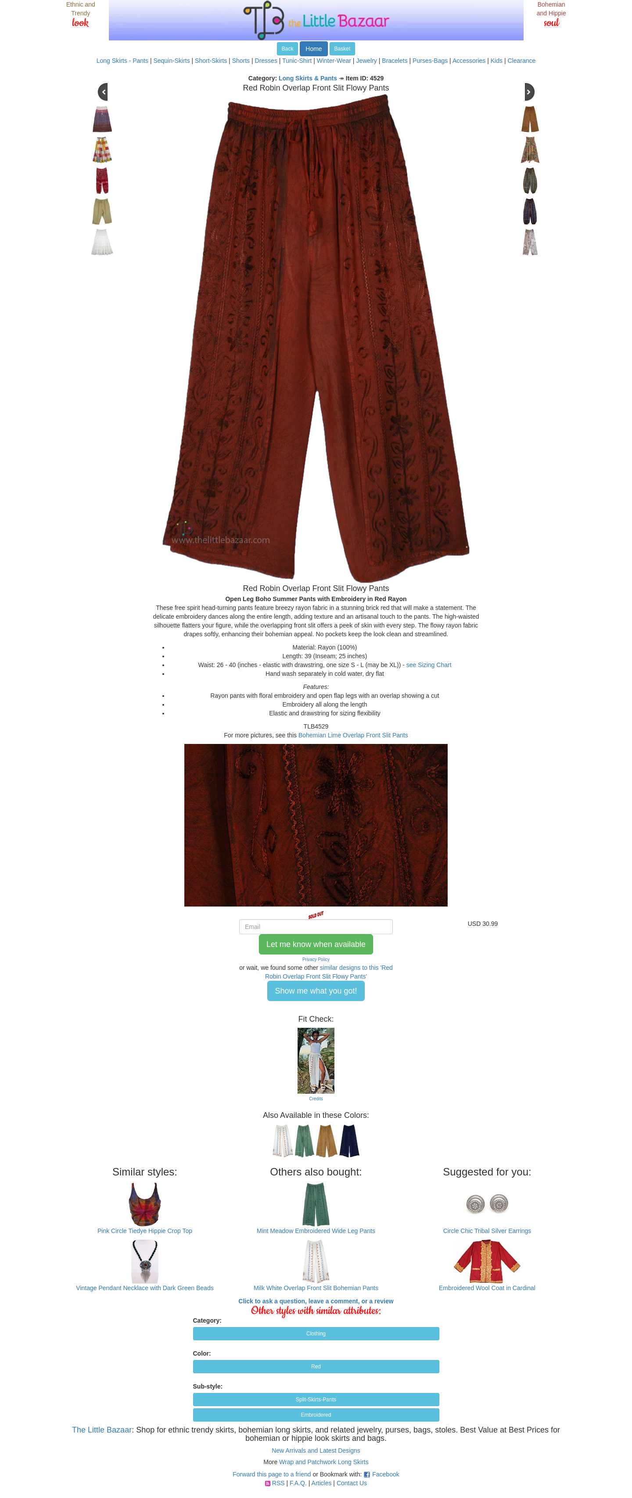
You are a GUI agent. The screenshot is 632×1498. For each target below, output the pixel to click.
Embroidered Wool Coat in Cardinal (487, 1287)
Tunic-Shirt (297, 60)
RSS (278, 1483)
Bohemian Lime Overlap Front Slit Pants (353, 735)
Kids (497, 60)
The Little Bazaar (102, 1429)
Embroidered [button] (316, 1415)
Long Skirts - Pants (122, 60)
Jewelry (366, 60)
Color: (202, 1353)
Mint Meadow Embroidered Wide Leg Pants (316, 1230)
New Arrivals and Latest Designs (316, 1450)
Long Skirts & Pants (308, 78)
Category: (207, 1320)
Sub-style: (208, 1386)
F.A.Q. (298, 1483)
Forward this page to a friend (272, 1474)
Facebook (385, 1474)
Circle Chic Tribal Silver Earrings (487, 1230)
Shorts (241, 60)
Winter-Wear (334, 60)
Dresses (266, 60)
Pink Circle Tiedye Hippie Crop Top (144, 1230)
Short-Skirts (211, 60)
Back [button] (288, 49)
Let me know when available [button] (316, 944)
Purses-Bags (430, 60)
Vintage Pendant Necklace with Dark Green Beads (144, 1287)
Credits (316, 1098)
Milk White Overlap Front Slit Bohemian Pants (316, 1287)
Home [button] (313, 48)
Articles (322, 1483)
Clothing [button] (316, 1334)
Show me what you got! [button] (316, 991)
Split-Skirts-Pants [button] (316, 1399)
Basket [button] (342, 49)
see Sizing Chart (429, 664)
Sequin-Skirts (171, 60)
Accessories (468, 60)
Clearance (521, 60)
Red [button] (316, 1367)
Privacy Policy (316, 959)
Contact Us (352, 1483)
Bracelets (394, 60)
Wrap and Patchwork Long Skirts (324, 1461)
